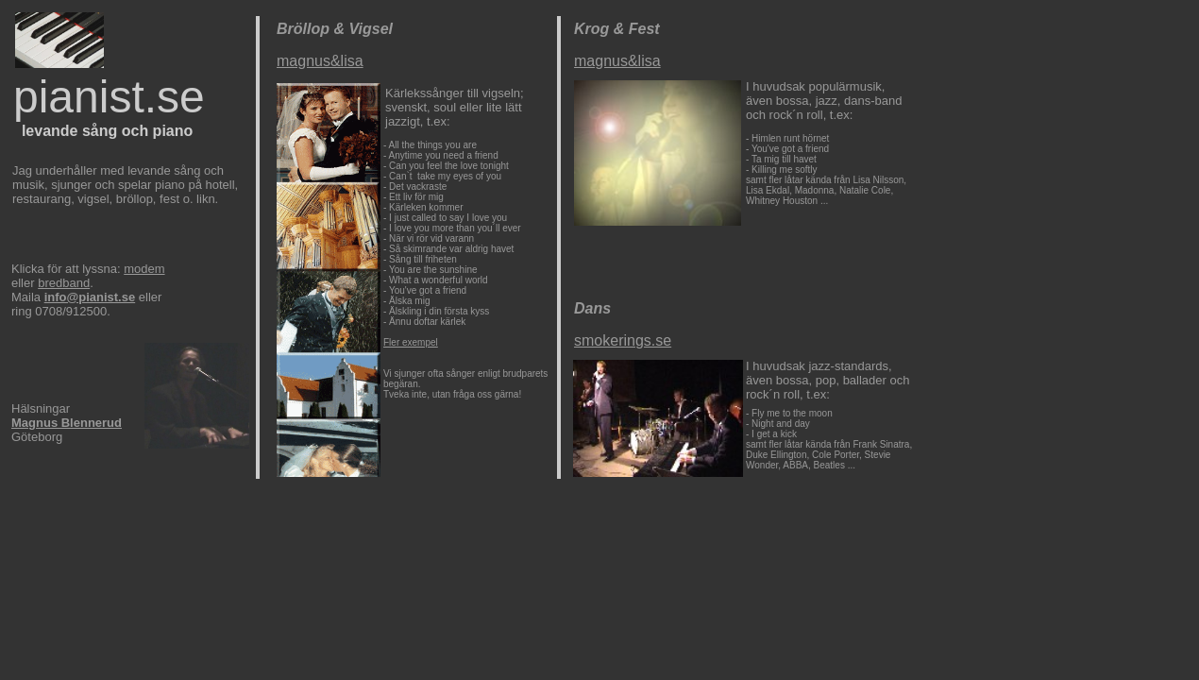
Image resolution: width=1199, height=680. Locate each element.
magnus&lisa (320, 61)
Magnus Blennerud (66, 423)
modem (144, 269)
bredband (64, 283)
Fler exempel (410, 342)
